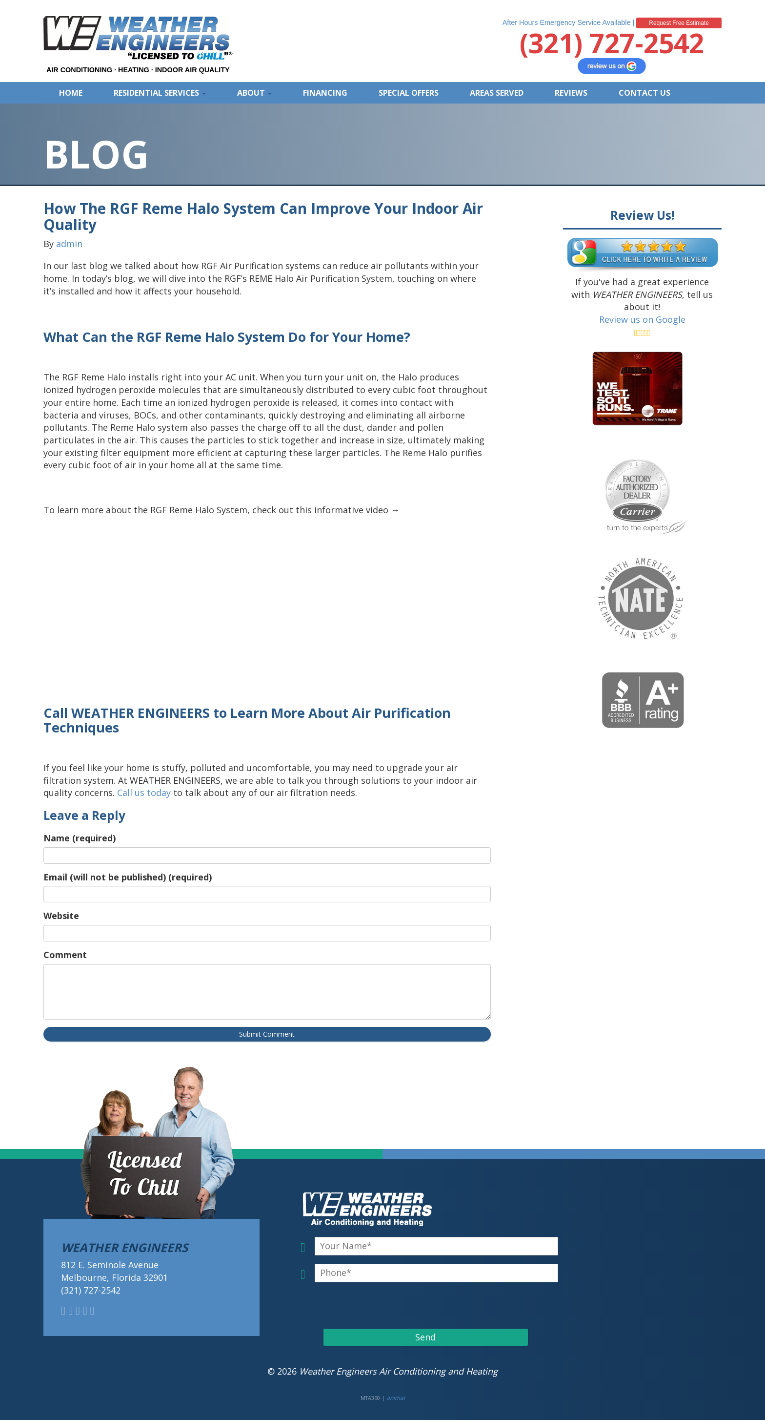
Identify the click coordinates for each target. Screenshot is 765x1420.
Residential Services (160, 92)
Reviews (571, 92)
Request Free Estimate (679, 23)
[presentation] (379, 1305)
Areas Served (496, 92)
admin (69, 244)
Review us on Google (642, 319)
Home (70, 92)
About (254, 92)
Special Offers (409, 92)
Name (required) (79, 838)
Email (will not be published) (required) (127, 877)
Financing (325, 92)
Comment (65, 955)
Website (61, 915)
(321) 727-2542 (612, 42)
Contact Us (644, 92)
